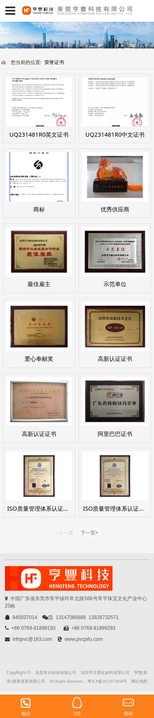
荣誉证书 (54, 62)
